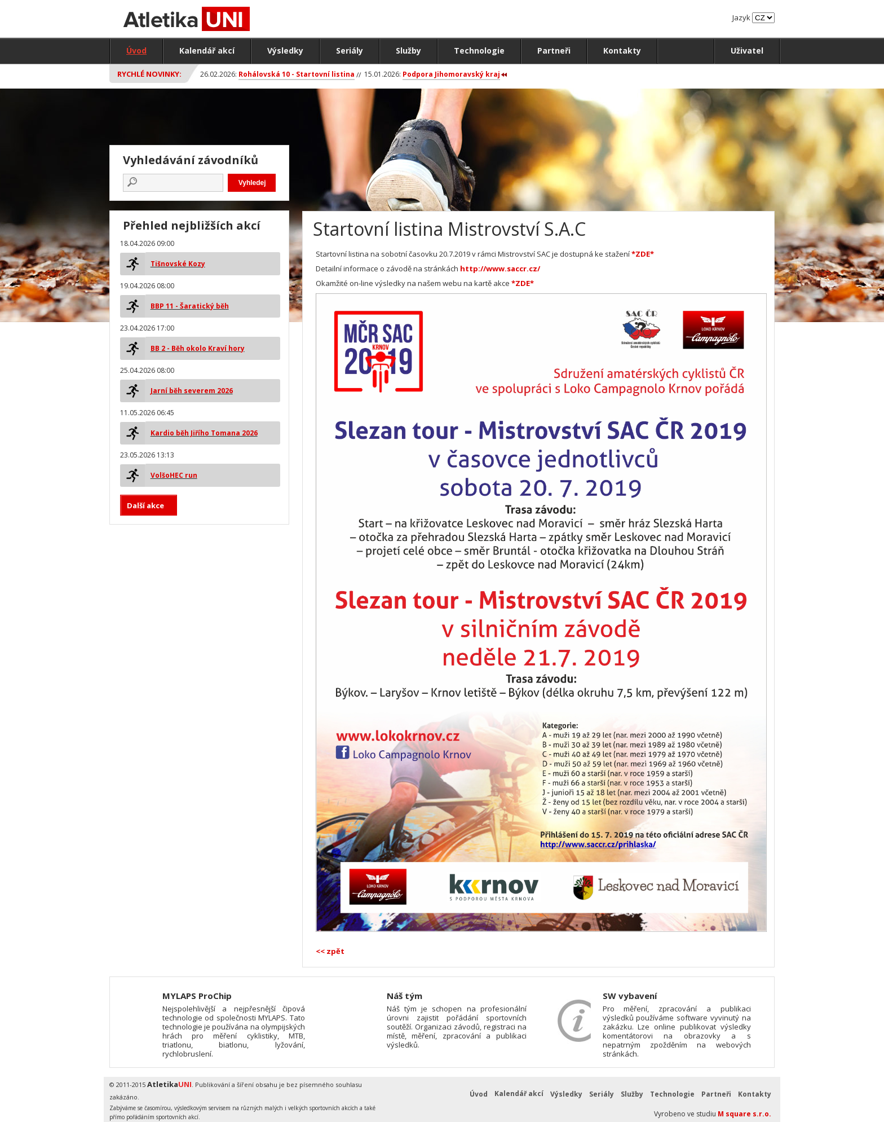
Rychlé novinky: (149, 74)
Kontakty (622, 50)
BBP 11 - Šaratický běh (190, 306)
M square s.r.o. (744, 1114)
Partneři (554, 50)
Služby (408, 50)
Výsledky (285, 50)
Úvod (136, 50)
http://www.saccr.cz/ (500, 268)
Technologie (479, 50)
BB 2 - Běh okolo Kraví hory (198, 348)
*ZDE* (642, 254)
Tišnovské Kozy (178, 264)
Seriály (349, 50)
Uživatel (747, 50)
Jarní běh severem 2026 (192, 390)
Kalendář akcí (207, 50)
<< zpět (330, 951)
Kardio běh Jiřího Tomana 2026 (204, 433)
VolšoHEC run (174, 475)
